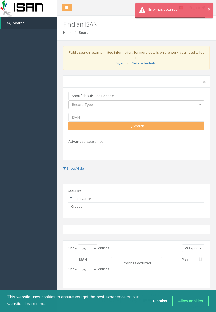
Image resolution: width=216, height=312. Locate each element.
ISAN (83, 259)
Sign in (121, 63)
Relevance (79, 198)
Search (136, 126)
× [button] (209, 8)
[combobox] (136, 104)
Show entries (88, 248)
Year (186, 259)
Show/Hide (73, 168)
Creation (77, 206)
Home (68, 32)
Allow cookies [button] (190, 301)
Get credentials (144, 63)
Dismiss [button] (160, 301)
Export (193, 248)
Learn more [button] (35, 304)
